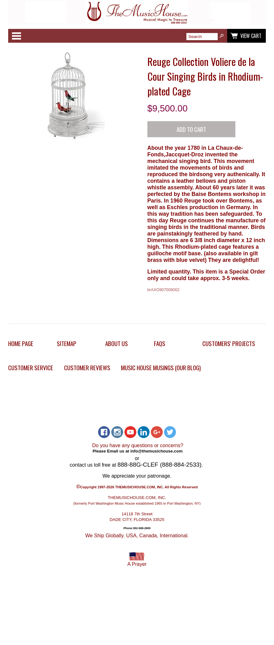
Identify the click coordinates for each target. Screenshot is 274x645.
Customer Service (30, 367)
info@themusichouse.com (156, 450)
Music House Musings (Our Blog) (161, 367)
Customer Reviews (87, 367)
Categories (16, 36)
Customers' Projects (228, 343)
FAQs (159, 343)
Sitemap (66, 343)
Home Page (20, 343)
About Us (116, 343)
